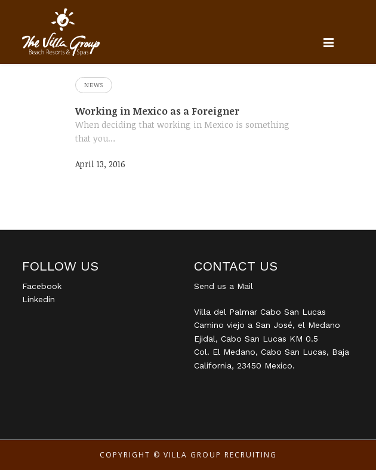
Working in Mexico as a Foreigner (157, 111)
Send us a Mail (223, 286)
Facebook (41, 286)
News (93, 85)
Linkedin (38, 299)
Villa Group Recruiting (220, 455)
